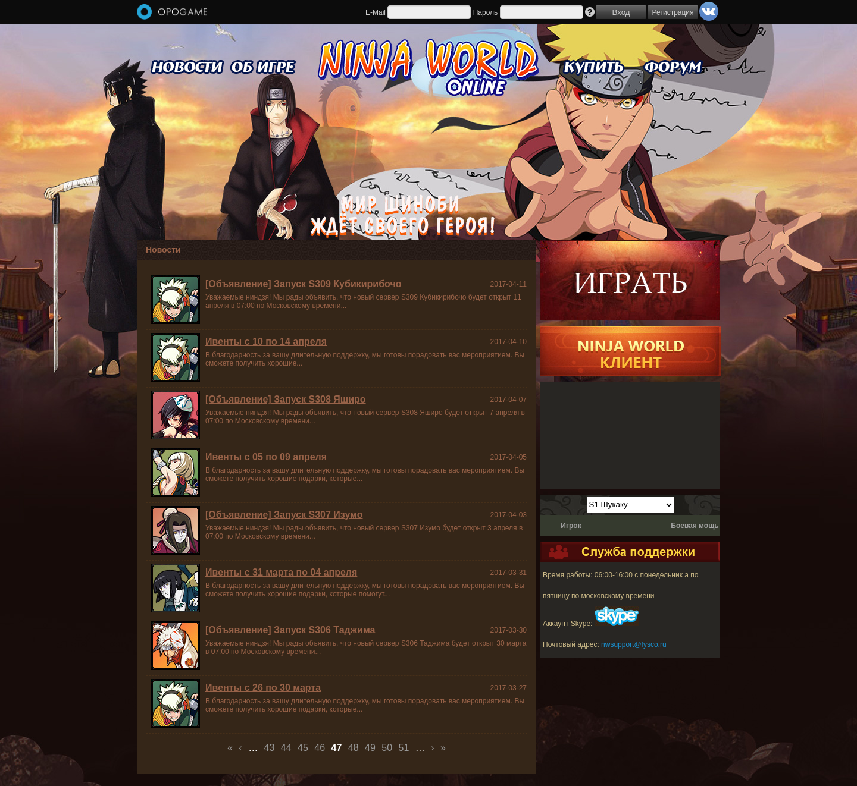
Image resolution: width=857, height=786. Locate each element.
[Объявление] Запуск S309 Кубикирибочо (303, 284)
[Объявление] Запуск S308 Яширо (285, 399)
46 (319, 748)
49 (370, 748)
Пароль (485, 12)
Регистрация (672, 12)
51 (404, 748)
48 (353, 748)
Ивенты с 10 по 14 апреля (266, 342)
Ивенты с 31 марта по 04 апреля (281, 572)
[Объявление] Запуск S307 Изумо (283, 515)
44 (286, 748)
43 (269, 748)
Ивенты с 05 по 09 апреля (266, 457)
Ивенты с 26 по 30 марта (263, 688)
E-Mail (375, 12)
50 (386, 748)
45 (303, 748)
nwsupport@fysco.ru (634, 644)
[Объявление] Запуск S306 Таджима (290, 630)
